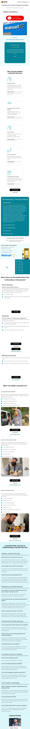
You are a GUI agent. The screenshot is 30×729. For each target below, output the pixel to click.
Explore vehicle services (15, 434)
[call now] (15, 18)
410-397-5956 (4, 252)
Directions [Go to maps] (9, 252)
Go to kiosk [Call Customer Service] (16, 311)
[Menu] (28, 2)
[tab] (15, 202)
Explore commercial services (15, 540)
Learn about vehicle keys (16, 351)
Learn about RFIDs (16, 379)
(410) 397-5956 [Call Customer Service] (15, 189)
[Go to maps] (7, 266)
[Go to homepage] (4, 2)
